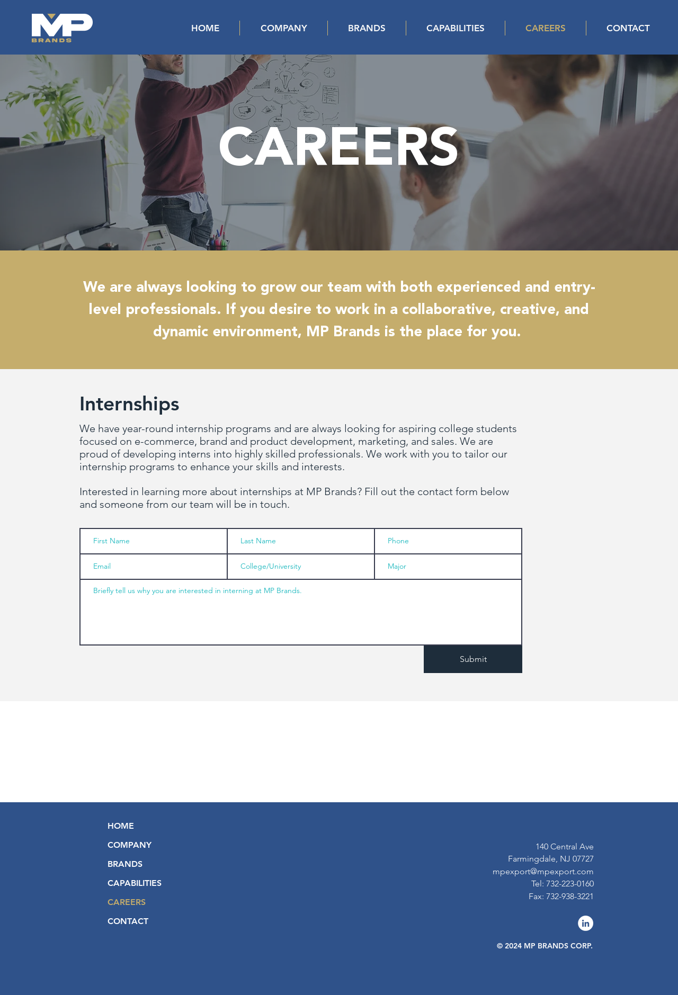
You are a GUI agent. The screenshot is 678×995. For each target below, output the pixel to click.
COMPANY (129, 845)
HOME (121, 826)
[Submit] (473, 659)
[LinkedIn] (585, 923)
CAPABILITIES (135, 883)
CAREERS (127, 902)
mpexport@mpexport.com (543, 871)
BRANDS (125, 864)
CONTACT (128, 921)
